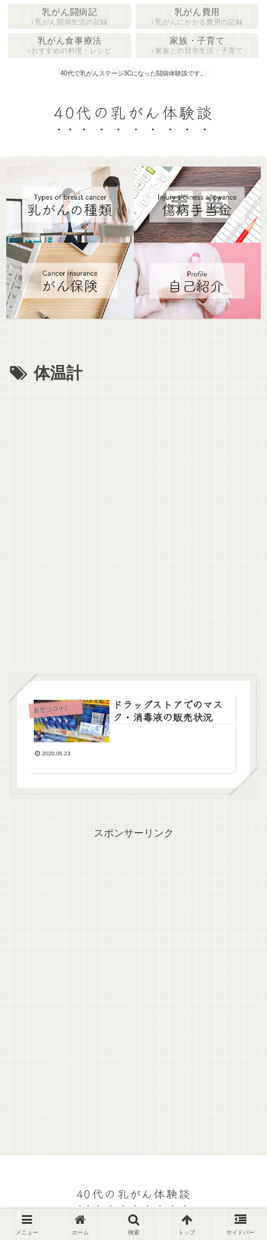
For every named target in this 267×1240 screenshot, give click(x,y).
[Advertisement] (133, 527)
